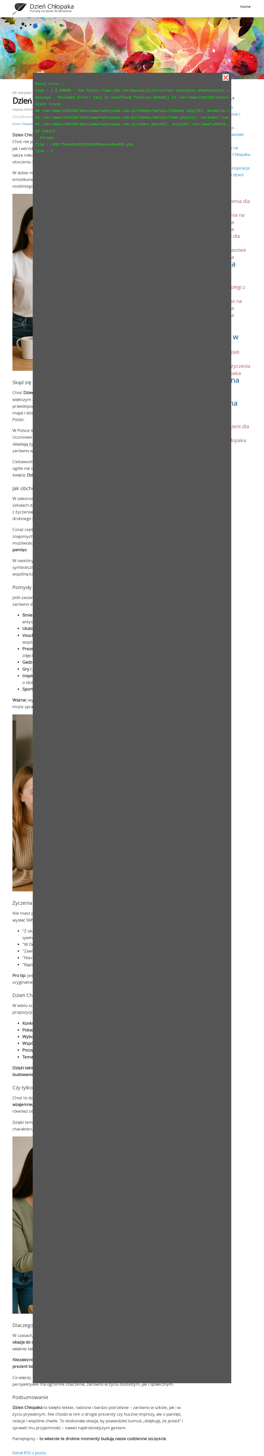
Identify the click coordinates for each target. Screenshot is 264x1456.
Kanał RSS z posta (29, 1453)
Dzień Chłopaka (52, 6)
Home (245, 6)
